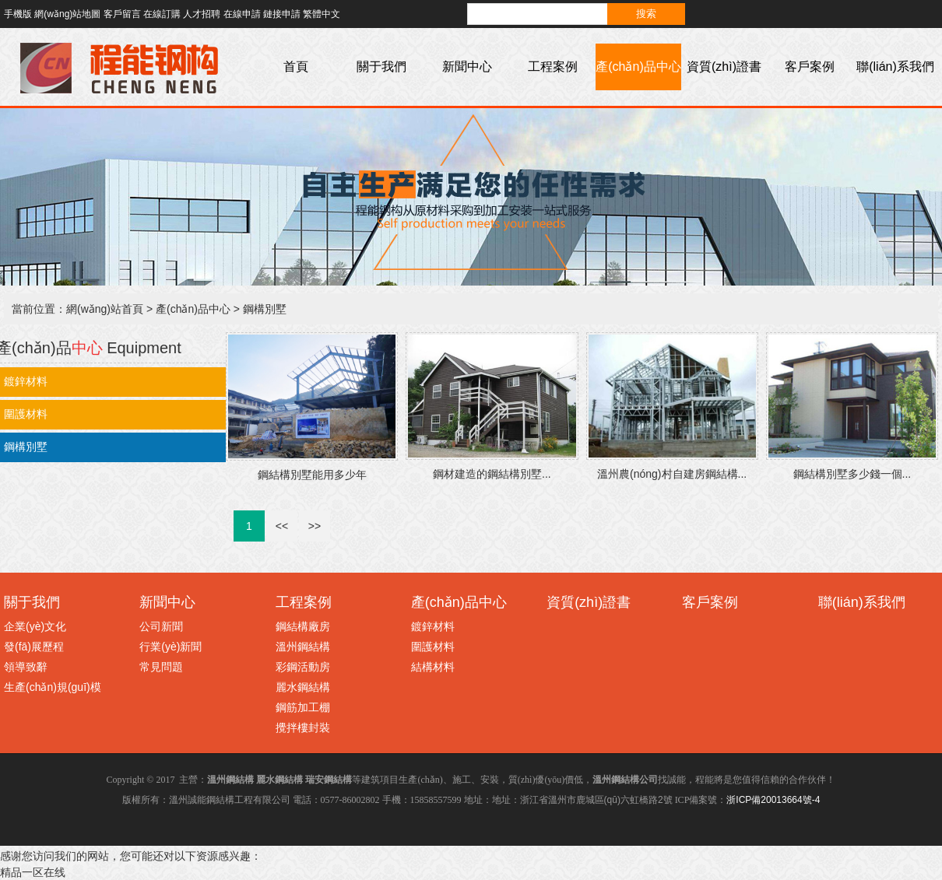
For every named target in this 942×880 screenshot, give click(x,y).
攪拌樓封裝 (303, 727)
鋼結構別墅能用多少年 (312, 474)
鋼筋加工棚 (303, 707)
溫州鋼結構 (303, 646)
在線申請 (242, 14)
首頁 (295, 66)
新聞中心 (467, 66)
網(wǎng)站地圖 (67, 14)
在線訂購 (162, 14)
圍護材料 (433, 646)
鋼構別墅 (264, 309)
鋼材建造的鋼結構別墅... (492, 474)
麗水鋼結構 (303, 687)
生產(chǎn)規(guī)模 (52, 687)
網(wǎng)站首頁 (104, 309)
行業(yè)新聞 (170, 646)
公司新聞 (161, 626)
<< (282, 526)
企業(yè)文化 (35, 626)
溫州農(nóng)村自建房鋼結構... (672, 474)
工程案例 (553, 66)
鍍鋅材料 (433, 626)
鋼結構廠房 (303, 626)
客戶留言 (122, 14)
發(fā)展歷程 (34, 646)
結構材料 (433, 667)
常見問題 (161, 667)
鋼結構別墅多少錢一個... (852, 474)
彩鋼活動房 (303, 667)
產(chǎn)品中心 (638, 66)
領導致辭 (25, 667)
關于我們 (381, 66)
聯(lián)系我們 (895, 66)
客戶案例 (810, 66)
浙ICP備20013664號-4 (773, 799)
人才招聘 (201, 14)
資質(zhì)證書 (724, 66)
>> (314, 526)
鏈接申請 (282, 14)
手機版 (18, 14)
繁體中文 (321, 14)
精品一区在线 (32, 872)
